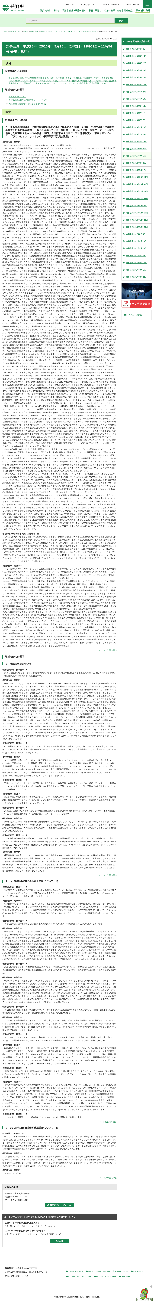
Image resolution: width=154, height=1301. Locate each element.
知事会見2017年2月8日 (136, 256)
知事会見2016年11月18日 (137, 191)
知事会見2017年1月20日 (136, 248)
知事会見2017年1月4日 (136, 234)
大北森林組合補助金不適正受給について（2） (28, 104)
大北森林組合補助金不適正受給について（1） (28, 100)
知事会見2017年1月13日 (136, 241)
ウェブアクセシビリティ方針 (99, 1271)
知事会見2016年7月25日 (136, 134)
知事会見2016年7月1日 (136, 113)
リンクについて (85, 1276)
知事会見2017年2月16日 (136, 263)
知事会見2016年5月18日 (136, 85)
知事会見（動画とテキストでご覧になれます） (58, 31)
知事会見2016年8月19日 (136, 142)
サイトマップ (138, 1271)
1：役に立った (13, 1226)
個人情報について (121, 1271)
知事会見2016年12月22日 (137, 220)
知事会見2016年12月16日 (137, 213)
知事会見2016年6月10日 (136, 99)
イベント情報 (135, 315)
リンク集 (71, 1276)
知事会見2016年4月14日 (136, 56)
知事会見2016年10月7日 (136, 170)
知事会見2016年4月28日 (136, 70)
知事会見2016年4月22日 (136, 63)
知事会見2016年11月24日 (137, 199)
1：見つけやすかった (16, 1234)
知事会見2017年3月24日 (136, 277)
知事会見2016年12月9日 (136, 206)
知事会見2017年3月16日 (136, 270)
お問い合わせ (126, 1276)
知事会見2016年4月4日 (136, 49)
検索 (147, 5)
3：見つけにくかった (52, 1234)
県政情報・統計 (15, 31)
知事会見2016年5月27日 (136, 92)
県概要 (25, 31)
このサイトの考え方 (75, 1271)
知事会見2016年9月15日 (136, 156)
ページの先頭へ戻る (108, 650)
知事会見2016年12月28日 (137, 227)
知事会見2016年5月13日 (136, 78)
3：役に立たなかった (47, 1226)
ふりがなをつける (87, 5)
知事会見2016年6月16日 (136, 106)
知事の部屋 (34, 31)
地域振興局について (17, 97)
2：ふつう (28, 1226)
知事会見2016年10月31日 (137, 184)
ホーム (4, 31)
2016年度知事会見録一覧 (87, 31)
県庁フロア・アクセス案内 (106, 1276)
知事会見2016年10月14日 (137, 177)
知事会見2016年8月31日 (136, 149)
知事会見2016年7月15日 (136, 127)
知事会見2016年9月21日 (136, 163)
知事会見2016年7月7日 (136, 120)
